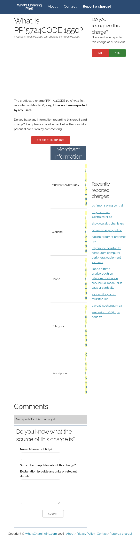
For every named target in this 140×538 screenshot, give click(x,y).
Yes (117, 53)
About (53, 6)
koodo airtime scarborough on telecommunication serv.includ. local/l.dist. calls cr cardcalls (107, 278)
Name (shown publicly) (36, 449)
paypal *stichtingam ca (107, 305)
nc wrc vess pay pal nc (107, 230)
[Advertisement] (50, 71)
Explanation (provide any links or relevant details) (48, 474)
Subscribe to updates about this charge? (48, 465)
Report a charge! (121, 533)
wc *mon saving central (107, 205)
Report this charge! (50, 140)
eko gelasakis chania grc (108, 223)
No (100, 53)
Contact (70, 6)
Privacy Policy (85, 533)
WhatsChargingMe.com (41, 533)
